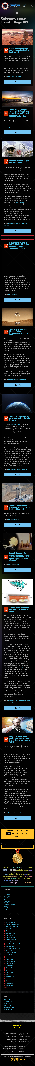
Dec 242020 (6, 556)
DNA (5, 899)
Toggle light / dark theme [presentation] (32, 6)
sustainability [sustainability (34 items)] (7, 883)
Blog (17, 13)
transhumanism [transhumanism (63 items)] (21, 883)
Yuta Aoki (9, 955)
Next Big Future (8, 1005)
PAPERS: (20, 1049)
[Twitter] (14, 1059)
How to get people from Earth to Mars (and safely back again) (19, 50)
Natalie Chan (10, 968)
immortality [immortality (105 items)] (6, 876)
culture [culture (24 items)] (16, 872)
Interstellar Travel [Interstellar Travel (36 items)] (13, 876)
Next (16, 836)
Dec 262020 (6, 161)
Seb (7, 974)
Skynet (6, 906)
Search (32, 847)
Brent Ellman (9, 972)
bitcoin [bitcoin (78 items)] (26, 870)
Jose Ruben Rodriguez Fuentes (15, 944)
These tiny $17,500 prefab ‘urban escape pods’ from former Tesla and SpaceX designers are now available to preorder (19, 113)
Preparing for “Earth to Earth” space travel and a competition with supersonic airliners (19, 245)
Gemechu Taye (10, 937)
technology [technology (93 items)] (13, 883)
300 (26, 830)
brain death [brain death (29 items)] (4, 872)
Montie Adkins (11, 77)
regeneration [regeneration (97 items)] (15, 881)
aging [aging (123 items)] (4, 868)
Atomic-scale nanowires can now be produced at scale (19, 609)
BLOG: (20, 1039)
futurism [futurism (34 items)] (6, 874)
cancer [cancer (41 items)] (8, 872)
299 (22, 830)
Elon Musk (7, 903)
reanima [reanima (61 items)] (28, 878)
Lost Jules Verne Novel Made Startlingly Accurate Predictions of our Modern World (19, 739)
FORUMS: (13, 1051)
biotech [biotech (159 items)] (13, 870)
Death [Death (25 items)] (18, 872)
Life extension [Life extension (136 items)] (28, 876)
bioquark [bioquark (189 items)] (6, 870)
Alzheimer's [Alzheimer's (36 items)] (10, 868)
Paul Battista (10, 935)
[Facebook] (11, 1059)
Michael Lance (10, 976)
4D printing (7, 896)
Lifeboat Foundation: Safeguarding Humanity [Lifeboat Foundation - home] (13, 5)
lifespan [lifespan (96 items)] (7, 879)
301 (30, 830)
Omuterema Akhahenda (13, 948)
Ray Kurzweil (7, 901)
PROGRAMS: (21, 1047)
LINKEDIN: (8, 1037)
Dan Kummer (10, 946)
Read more (18, 81)
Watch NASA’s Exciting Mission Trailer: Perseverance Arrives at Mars (18, 332)
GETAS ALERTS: (22, 1037)
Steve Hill (9, 970)
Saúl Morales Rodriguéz (13, 924)
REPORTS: (21, 1044)
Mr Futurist (7, 1003)
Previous (10, 830)
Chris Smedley (10, 985)
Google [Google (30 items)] (10, 874)
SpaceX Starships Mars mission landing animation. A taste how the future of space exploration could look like (19, 557)
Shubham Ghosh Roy (12, 926)
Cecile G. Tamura (11, 952)
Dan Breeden (9, 931)
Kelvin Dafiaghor (11, 939)
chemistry (16, 701)
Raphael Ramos (11, 127)
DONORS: (12, 1042)
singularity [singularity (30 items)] (26, 880)
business (24, 224)
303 (13, 833)
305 (21, 833)
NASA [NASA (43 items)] (18, 878)
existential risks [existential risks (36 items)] (23, 872)
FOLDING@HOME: (7, 1047)
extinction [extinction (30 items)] (28, 872)
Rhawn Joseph (20, 202)
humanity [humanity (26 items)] (25, 874)
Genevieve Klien (11, 294)
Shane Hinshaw (10, 961)
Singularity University (10, 904)
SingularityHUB (8, 1009)
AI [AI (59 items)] (7, 868)
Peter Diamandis (8, 898)
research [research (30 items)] (21, 880)
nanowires (22, 667)
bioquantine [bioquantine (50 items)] (30, 867)
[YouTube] (21, 1059)
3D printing (7, 894)
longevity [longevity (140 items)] (13, 879)
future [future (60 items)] (31, 872)
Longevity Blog (8, 1001)
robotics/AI (18, 469)
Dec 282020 (6, 50)
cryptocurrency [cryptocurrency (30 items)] (12, 872)
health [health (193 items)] (13, 874)
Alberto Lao (10, 565)
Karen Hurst (9, 942)
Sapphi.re (29, 1057)
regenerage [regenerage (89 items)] (7, 881)
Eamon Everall (11, 813)
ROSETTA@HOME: (7, 1049)
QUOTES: (20, 1051)
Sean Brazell (9, 966)
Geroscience (7, 999)
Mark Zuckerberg (8, 908)
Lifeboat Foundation (14, 1057)
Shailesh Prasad (10, 933)
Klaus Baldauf (10, 950)
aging (5, 909)
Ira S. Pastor (9, 983)
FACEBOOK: (7, 1033)
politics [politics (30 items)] (25, 878)
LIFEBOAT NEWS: (22, 1033)
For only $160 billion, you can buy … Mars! (19, 161)
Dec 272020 (6, 113)
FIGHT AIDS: (8, 1044)
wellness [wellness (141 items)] (28, 883)
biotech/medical (17, 224)
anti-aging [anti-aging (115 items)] (16, 868)
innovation (18, 380)
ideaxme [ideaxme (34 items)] (28, 874)
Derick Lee (9, 957)
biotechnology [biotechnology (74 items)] (20, 870)
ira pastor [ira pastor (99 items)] (20, 876)
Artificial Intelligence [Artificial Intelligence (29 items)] (23, 867)
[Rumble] (24, 1059)
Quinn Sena (10, 224)
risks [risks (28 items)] (23, 880)
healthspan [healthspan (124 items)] (20, 874)
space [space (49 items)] (30, 880)
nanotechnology (22, 701)
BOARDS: (20, 1042)
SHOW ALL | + (6, 987)
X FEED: (8, 1039)
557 (27, 833)
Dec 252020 (6, 332)
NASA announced (17, 424)
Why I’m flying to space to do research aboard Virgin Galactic (19, 418)
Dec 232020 (6, 739)
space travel (18, 77)
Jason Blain (9, 979)
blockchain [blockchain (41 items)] (30, 870)
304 (17, 833)
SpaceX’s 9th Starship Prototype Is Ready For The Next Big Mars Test (19, 507)
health (27, 224)
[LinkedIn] (17, 1059)
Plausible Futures (9, 1007)
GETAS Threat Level (17, 1027)
